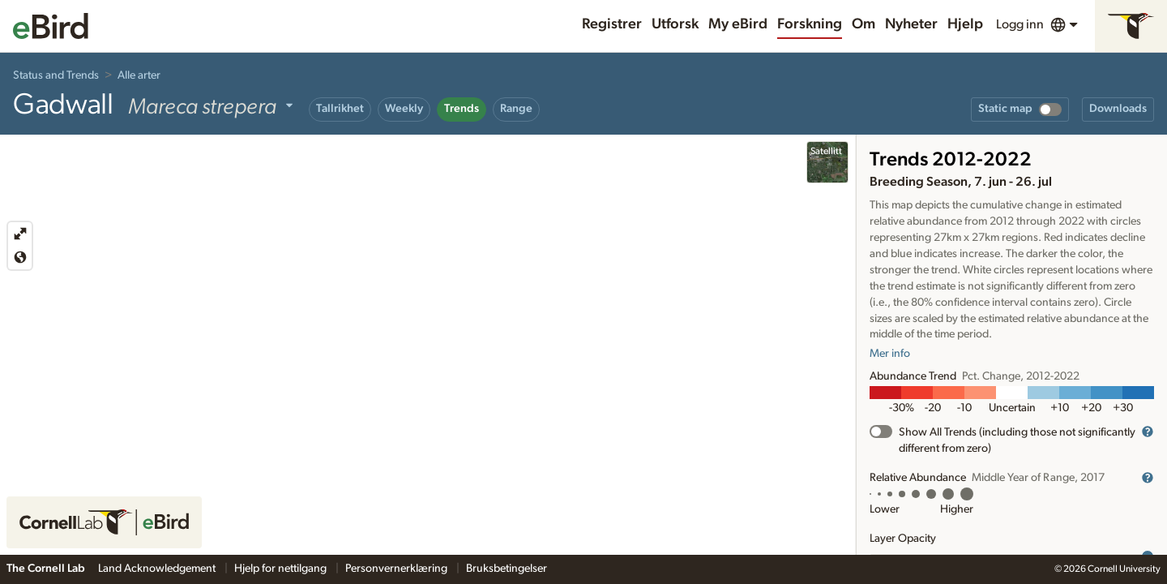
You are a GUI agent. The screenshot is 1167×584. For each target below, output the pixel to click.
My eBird (737, 24)
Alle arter (139, 75)
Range (516, 108)
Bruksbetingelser (506, 568)
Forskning (809, 24)
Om (863, 24)
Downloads (1118, 108)
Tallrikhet (340, 108)
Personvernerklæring (397, 568)
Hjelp (965, 24)
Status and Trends (56, 75)
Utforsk (675, 24)
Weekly (404, 108)
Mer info (890, 353)
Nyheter (911, 24)
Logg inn (1020, 24)
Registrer (612, 24)
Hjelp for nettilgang (281, 568)
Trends (461, 108)
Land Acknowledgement (158, 568)
